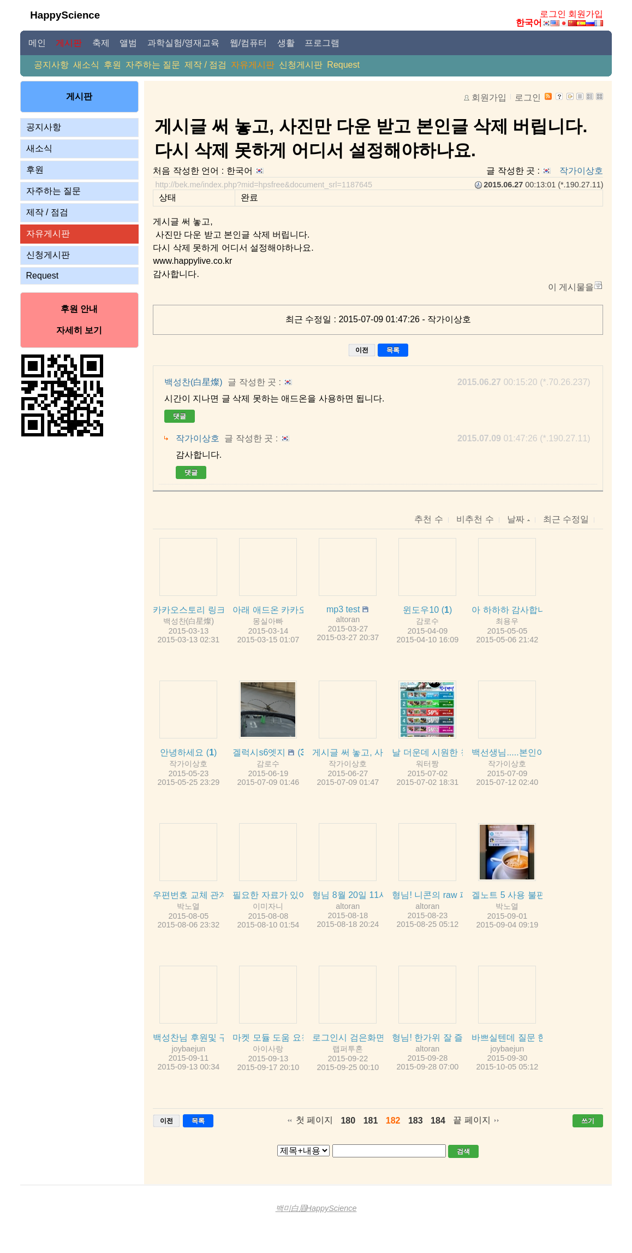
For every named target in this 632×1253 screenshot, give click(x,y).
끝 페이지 (471, 1120)
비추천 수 (474, 519)
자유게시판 (253, 64)
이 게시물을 (571, 287)
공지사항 (51, 64)
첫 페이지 (314, 1120)
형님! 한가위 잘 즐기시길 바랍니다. (460, 1037)
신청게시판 (301, 64)
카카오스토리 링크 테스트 (203, 609)
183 (415, 1120)
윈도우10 (421, 609)
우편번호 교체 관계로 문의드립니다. (223, 895)
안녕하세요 (182, 752)
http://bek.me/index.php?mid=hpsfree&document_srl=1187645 (263, 184)
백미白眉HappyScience (316, 1208)
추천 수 (428, 519)
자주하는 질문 (153, 64)
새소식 (86, 64)
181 (370, 1120)
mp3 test (343, 609)
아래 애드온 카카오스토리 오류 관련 (302, 609)
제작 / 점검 (205, 64)
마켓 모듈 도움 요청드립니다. (289, 1037)
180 (348, 1120)
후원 (112, 64)
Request (343, 64)
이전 (361, 350)
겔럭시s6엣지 (258, 752)
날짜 (518, 519)
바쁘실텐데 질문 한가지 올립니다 (536, 1037)
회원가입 (585, 14)
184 (438, 1120)
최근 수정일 (566, 519)
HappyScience (65, 15)
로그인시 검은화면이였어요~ (368, 1037)
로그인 (553, 14)
